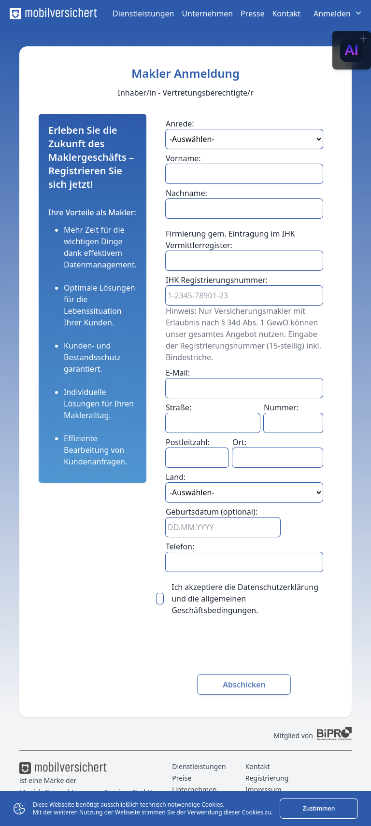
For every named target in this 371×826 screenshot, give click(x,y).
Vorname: (183, 158)
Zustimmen (319, 808)
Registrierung (267, 778)
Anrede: (180, 123)
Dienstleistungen (143, 13)
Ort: (239, 442)
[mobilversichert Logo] (53, 13)
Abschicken (244, 684)
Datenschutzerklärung (278, 587)
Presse (252, 13)
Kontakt (286, 13)
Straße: (178, 407)
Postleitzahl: (188, 442)
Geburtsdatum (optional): (211, 511)
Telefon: (180, 546)
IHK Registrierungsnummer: (217, 280)
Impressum (263, 789)
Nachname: (186, 193)
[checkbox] (160, 598)
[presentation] (244, 648)
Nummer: (281, 407)
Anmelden (338, 13)
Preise (181, 778)
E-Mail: (178, 372)
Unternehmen (207, 13)
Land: (176, 477)
